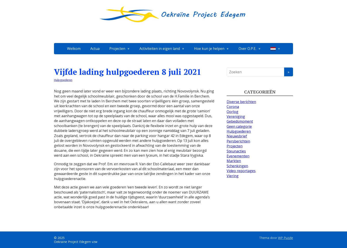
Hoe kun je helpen (209, 48)
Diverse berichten (241, 101)
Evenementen (238, 156)
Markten (234, 160)
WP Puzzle (285, 238)
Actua (95, 48)
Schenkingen (237, 165)
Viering (233, 175)
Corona (233, 106)
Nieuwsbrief (237, 136)
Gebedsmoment (240, 121)
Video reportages (241, 170)
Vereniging (236, 116)
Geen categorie (239, 126)
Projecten (117, 48)
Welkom (74, 48)
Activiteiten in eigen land (159, 48)
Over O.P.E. (247, 48)
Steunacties (236, 151)
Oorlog (232, 111)
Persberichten (238, 141)
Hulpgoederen (63, 80)
